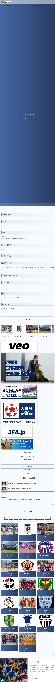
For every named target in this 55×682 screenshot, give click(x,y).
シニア (31, 518)
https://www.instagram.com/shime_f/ (7, 308)
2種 (11, 518)
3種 (15, 518)
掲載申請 (47, 518)
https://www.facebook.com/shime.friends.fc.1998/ (10, 297)
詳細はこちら (34, 678)
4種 (20, 518)
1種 (6, 518)
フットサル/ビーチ (39, 518)
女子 (25, 518)
